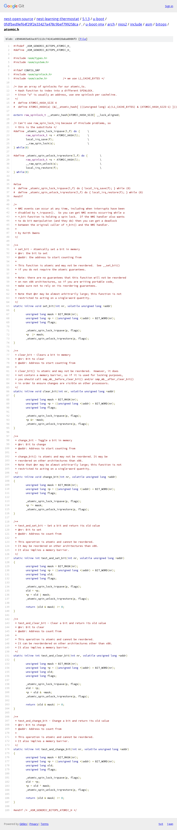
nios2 (122, 24)
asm (148, 24)
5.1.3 (86, 18)
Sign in (169, 6)
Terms (44, 824)
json (170, 824)
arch (111, 24)
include (136, 24)
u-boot (98, 18)
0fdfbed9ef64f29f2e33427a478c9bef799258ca (41, 24)
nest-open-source (18, 18)
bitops (161, 24)
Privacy (33, 824)
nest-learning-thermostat (57, 18)
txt (160, 824)
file (83, 39)
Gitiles (23, 824)
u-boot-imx (95, 24)
